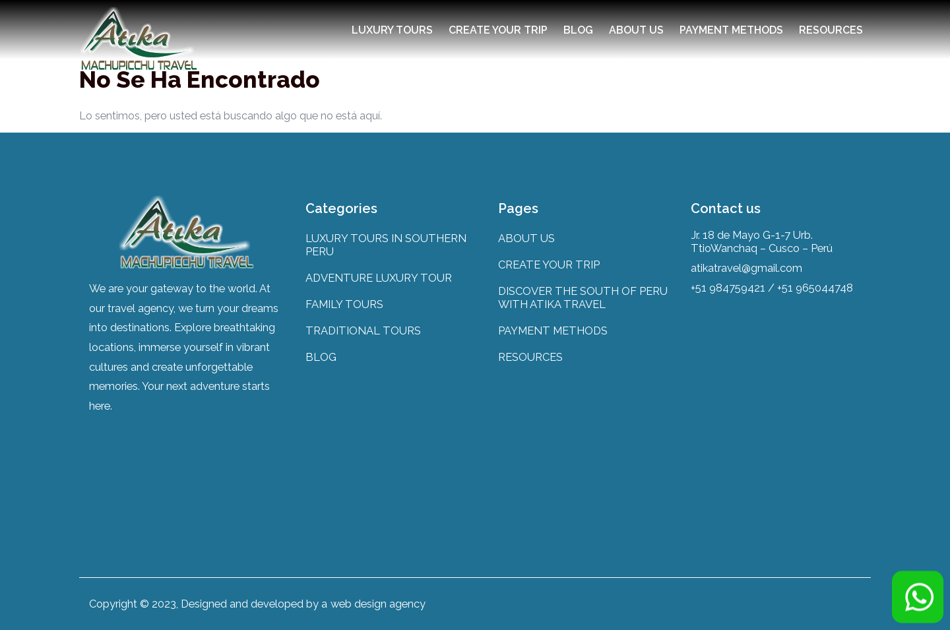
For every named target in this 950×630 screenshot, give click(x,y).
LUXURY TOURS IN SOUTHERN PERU (385, 245)
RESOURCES (831, 30)
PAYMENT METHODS (731, 30)
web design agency (378, 603)
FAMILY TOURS (344, 304)
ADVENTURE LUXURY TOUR (378, 277)
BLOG (578, 30)
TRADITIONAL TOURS (363, 330)
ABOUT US (636, 30)
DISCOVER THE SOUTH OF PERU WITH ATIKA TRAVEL (583, 297)
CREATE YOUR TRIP (498, 30)
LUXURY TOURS (392, 30)
